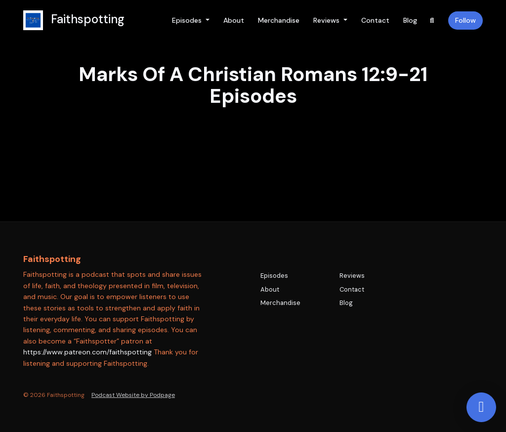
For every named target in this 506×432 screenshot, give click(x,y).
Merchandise (278, 20)
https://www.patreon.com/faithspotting (87, 351)
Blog (410, 20)
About (233, 20)
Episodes (188, 20)
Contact (375, 20)
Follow (465, 20)
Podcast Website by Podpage (133, 395)
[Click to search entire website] (432, 20)
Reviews (327, 20)
